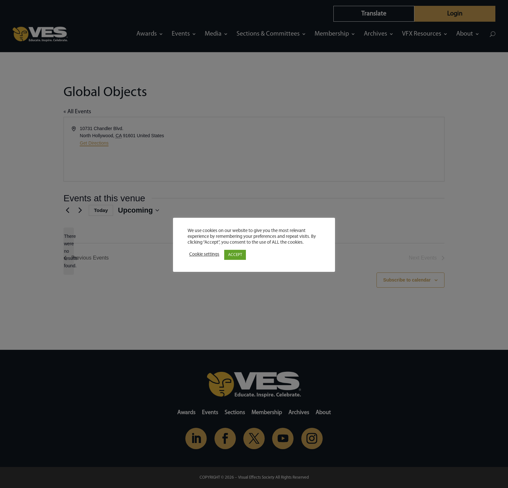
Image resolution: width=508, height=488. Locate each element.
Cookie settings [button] (204, 254)
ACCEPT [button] (235, 255)
